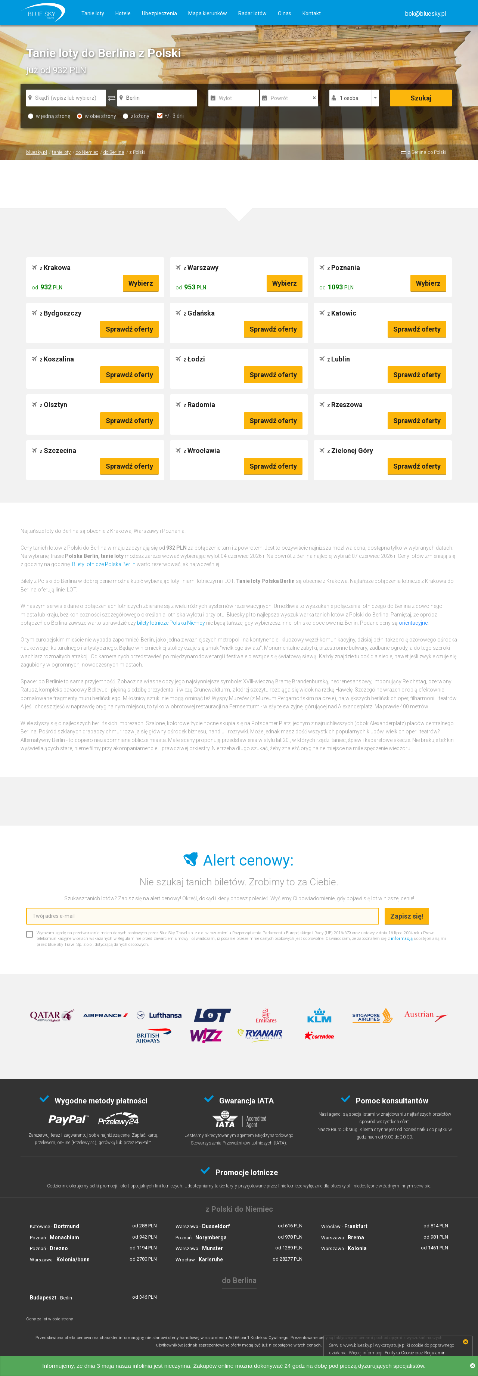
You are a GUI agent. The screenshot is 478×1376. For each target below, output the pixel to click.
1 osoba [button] (349, 98)
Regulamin (435, 1352)
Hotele (123, 13)
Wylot (225, 98)
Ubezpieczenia (159, 13)
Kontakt (311, 13)
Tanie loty (92, 13)
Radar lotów (252, 13)
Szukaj (421, 98)
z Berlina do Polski (427, 152)
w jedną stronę (49, 116)
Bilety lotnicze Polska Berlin (104, 564)
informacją (402, 938)
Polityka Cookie (399, 1352)
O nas (284, 13)
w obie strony (96, 116)
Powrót (279, 98)
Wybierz (140, 283)
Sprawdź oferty (129, 329)
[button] (426, 13)
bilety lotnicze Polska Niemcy (171, 623)
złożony (136, 116)
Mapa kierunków (207, 13)
